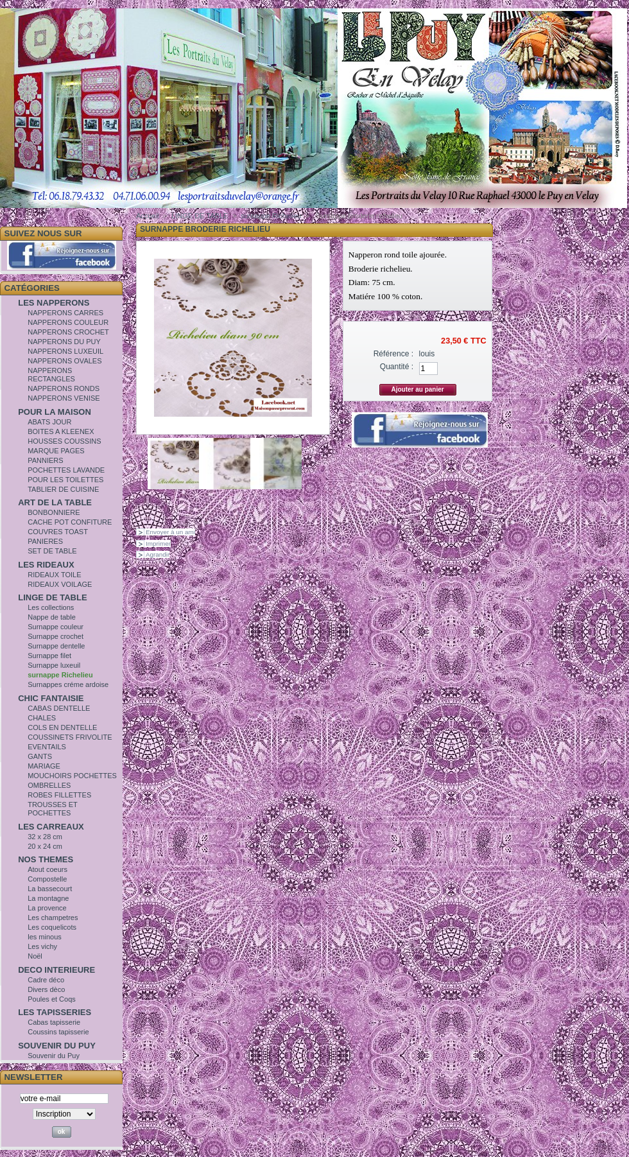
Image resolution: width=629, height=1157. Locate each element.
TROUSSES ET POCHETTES (52, 809)
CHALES (42, 718)
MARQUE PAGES (56, 451)
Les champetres (53, 917)
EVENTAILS (47, 747)
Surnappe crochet (55, 636)
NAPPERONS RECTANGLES (51, 375)
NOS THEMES (45, 859)
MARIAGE (44, 766)
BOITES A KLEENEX (61, 431)
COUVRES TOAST (58, 531)
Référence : (394, 353)
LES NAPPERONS (53, 303)
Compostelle (47, 879)
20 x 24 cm (45, 846)
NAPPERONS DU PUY (64, 341)
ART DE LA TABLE (55, 502)
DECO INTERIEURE (56, 970)
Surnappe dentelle (56, 646)
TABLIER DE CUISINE (63, 489)
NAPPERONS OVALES (64, 361)
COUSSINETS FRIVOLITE (70, 737)
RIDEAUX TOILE (54, 574)
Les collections (51, 607)
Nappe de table (52, 617)
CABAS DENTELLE (59, 708)
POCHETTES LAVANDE (66, 470)
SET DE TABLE (52, 551)
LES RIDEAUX (46, 565)
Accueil (147, 216)
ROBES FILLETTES (59, 795)
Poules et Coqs (52, 999)
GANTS (40, 756)
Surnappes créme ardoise (68, 684)
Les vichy (42, 946)
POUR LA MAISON (54, 412)
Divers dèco (46, 989)
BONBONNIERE (54, 512)
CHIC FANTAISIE (50, 698)
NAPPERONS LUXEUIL (65, 351)
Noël (35, 956)
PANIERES (45, 541)
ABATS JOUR (49, 422)
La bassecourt (50, 888)
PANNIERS (45, 460)
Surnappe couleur (55, 627)
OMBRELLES (49, 785)
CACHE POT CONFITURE (70, 522)
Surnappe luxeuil (54, 665)
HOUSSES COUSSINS (64, 441)
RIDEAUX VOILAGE (60, 584)
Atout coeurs (47, 869)
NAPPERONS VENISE (63, 398)
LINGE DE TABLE (52, 597)
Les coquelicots (52, 927)
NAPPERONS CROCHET (68, 332)
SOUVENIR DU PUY (57, 1045)
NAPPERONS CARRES (65, 313)
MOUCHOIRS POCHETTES (72, 775)
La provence (47, 908)
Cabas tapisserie (54, 1022)
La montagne (48, 898)
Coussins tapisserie (58, 1032)
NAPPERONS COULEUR (68, 322)
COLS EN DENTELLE (62, 727)
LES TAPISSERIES (54, 1012)
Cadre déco (46, 980)
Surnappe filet (49, 655)
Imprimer (158, 543)
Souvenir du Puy (54, 1055)
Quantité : (396, 366)
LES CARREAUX (51, 826)
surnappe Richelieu (60, 675)
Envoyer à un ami (170, 531)
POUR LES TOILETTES (65, 479)
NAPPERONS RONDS (63, 388)
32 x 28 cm (45, 836)
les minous (45, 937)
